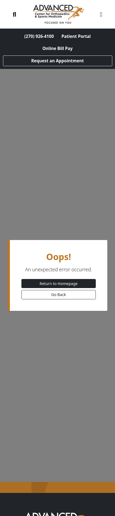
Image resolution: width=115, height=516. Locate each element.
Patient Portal (76, 36)
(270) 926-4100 (39, 36)
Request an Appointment (57, 61)
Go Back (58, 294)
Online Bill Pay (57, 48)
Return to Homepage (58, 283)
